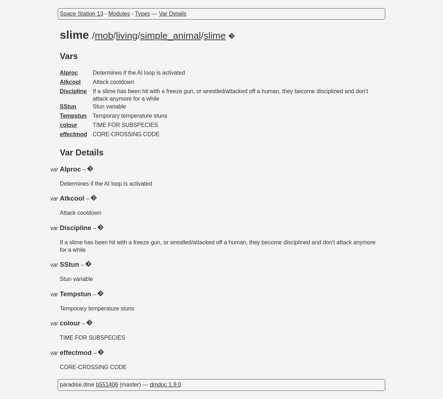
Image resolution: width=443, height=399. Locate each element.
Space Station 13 (81, 14)
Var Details (172, 14)
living (127, 35)
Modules (119, 14)
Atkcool (70, 82)
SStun (68, 106)
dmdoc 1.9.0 (165, 385)
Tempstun (73, 116)
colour (68, 125)
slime (215, 35)
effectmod (73, 134)
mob (104, 35)
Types (142, 14)
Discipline (73, 91)
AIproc (69, 73)
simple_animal (170, 35)
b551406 (107, 385)
